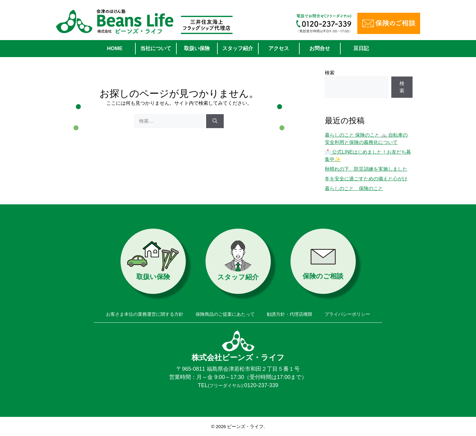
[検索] (215, 121)
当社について (155, 48)
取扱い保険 (197, 48)
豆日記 (361, 48)
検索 (330, 72)
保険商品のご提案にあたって (225, 314)
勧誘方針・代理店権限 (289, 314)
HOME (115, 48)
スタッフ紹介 (237, 48)
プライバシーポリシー (347, 314)
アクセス (278, 48)
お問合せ (319, 48)
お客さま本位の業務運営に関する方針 (144, 314)
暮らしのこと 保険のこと (354, 188)
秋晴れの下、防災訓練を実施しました (366, 169)
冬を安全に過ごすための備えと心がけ (366, 178)
